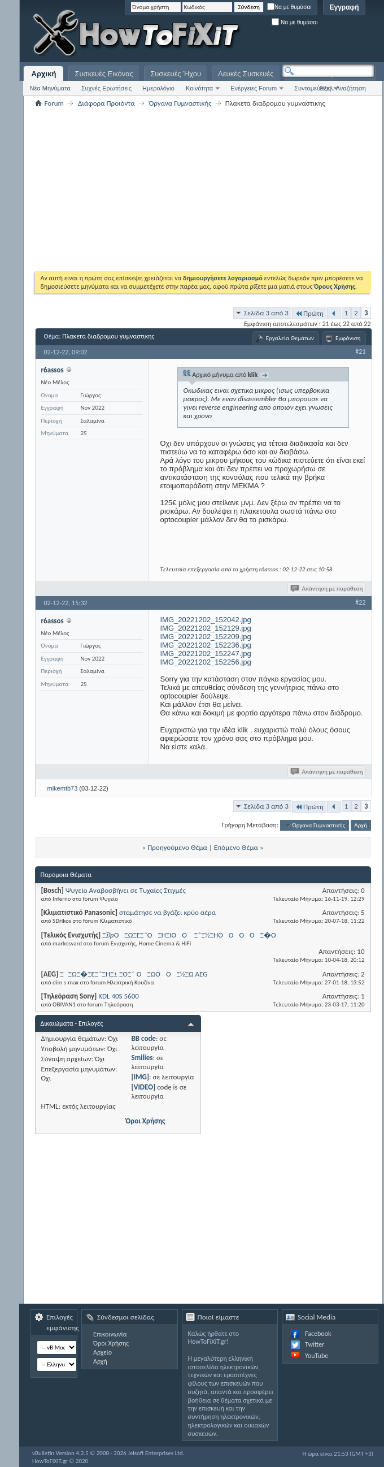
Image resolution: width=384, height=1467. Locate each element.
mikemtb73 (62, 788)
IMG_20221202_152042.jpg (205, 619)
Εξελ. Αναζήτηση (343, 88)
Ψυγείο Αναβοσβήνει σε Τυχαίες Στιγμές (126, 890)
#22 (360, 602)
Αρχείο (102, 1352)
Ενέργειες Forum (253, 88)
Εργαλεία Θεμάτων (290, 338)
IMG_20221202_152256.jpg (205, 662)
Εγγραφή (344, 7)
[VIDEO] (144, 1087)
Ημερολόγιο (158, 88)
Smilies (142, 1057)
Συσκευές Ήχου (175, 74)
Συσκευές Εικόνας (104, 74)
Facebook (318, 1334)
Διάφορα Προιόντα (106, 103)
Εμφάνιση (348, 338)
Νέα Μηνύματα (49, 88)
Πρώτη (309, 313)
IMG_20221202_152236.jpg (205, 645)
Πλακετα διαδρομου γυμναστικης (108, 336)
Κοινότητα (199, 88)
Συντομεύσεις (312, 88)
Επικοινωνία (109, 1334)
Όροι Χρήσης (145, 1121)
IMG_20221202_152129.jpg (205, 628)
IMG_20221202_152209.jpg (205, 636)
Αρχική (44, 74)
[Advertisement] (244, 96)
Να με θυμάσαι (289, 7)
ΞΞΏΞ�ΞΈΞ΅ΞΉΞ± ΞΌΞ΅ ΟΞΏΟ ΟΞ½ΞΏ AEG (133, 974)
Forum (54, 103)
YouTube (316, 1356)
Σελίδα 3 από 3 (266, 313)
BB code (144, 1038)
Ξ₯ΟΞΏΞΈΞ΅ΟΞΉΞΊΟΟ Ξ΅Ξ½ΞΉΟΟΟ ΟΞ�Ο (191, 935)
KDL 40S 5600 (118, 996)
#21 (360, 351)
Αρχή (360, 825)
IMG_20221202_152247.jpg (205, 653)
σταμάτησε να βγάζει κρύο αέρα (167, 912)
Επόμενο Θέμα (236, 847)
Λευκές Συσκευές (245, 74)
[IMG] (141, 1077)
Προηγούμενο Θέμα (177, 847)
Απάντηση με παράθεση (327, 588)
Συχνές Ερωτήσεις (106, 88)
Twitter (314, 1344)
